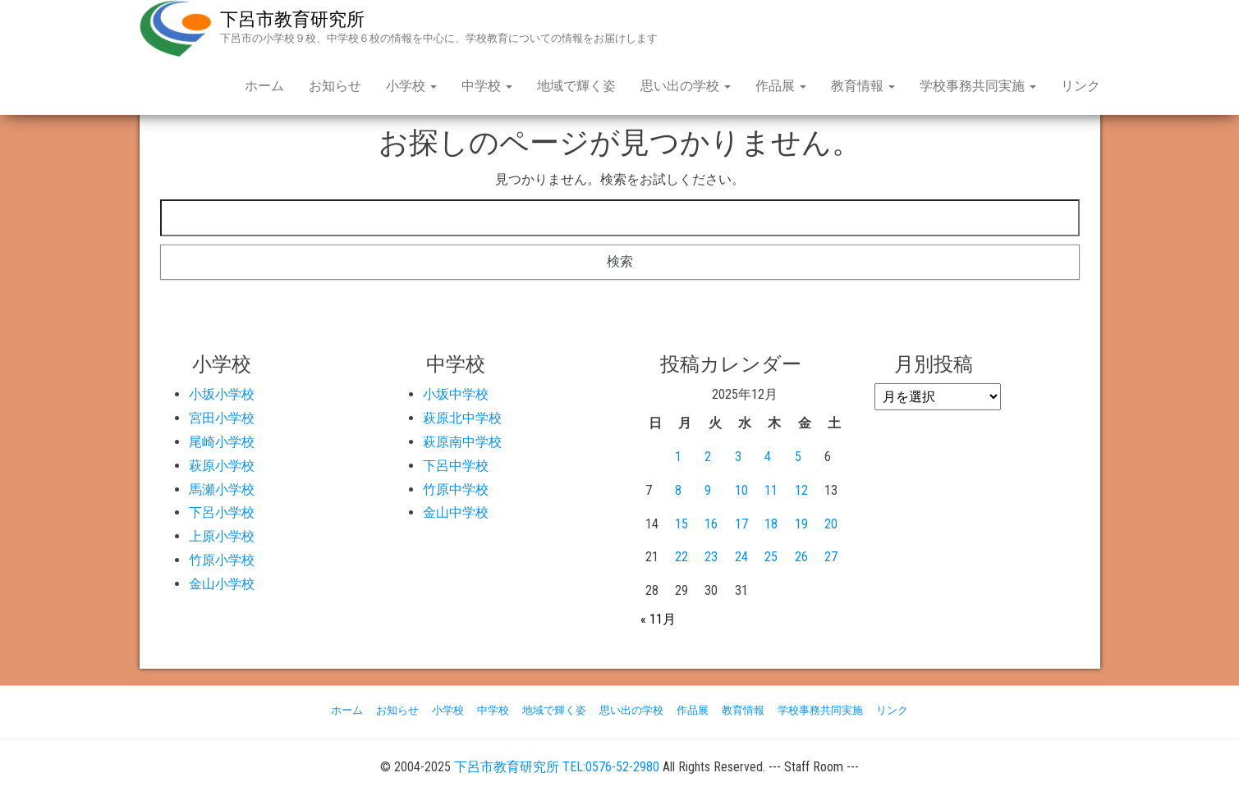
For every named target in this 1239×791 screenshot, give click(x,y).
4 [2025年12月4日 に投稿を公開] (767, 456)
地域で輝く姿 (576, 86)
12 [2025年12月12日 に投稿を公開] (801, 490)
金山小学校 (222, 584)
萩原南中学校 (462, 442)
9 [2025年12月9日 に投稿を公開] (707, 490)
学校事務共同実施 (978, 86)
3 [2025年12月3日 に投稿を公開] (738, 456)
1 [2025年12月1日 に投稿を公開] (678, 456)
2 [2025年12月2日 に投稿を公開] (707, 456)
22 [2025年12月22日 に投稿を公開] (681, 557)
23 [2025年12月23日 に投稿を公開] (711, 557)
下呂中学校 (456, 465)
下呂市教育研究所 (292, 19)
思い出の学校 (685, 86)
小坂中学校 (456, 394)
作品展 (780, 86)
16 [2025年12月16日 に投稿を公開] (711, 524)
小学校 (411, 86)
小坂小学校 (222, 394)
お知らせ (335, 86)
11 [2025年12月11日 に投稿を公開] (771, 490)
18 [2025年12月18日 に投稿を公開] (771, 524)
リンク (1080, 86)
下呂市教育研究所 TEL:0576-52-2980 (556, 767)
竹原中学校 (456, 489)
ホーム (264, 86)
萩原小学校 (222, 465)
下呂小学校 (222, 512)
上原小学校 (222, 536)
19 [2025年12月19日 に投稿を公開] (801, 524)
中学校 (486, 86)
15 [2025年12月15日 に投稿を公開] (681, 524)
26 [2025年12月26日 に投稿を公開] (801, 557)
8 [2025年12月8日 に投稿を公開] (678, 490)
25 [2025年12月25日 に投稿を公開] (771, 557)
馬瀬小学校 (222, 489)
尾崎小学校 (222, 442)
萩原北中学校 (462, 418)
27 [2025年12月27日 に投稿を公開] (830, 557)
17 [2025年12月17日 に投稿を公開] (741, 524)
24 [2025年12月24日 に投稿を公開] (741, 557)
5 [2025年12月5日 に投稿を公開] (798, 456)
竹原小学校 (222, 560)
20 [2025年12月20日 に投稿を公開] (830, 524)
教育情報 (863, 86)
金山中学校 (456, 512)
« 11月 (658, 619)
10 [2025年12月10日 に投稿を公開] (741, 490)
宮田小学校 (222, 418)
